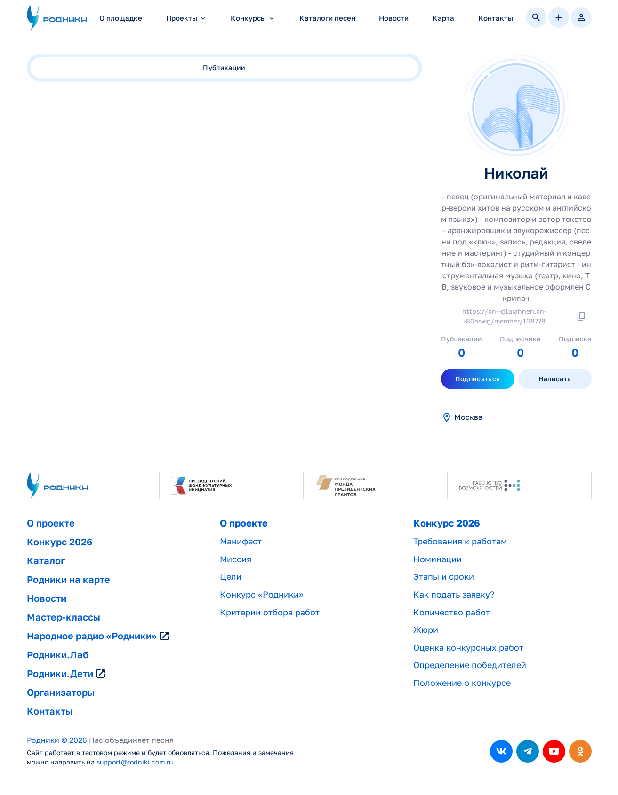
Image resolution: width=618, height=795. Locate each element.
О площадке (120, 18)
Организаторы (61, 692)
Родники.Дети (66, 673)
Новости (394, 18)
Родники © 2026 (57, 740)
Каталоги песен (327, 18)
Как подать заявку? (453, 594)
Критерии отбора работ (270, 612)
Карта (443, 18)
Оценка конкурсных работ (468, 648)
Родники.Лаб (57, 655)
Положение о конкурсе (462, 683)
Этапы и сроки (443, 577)
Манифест (241, 541)
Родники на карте (68, 579)
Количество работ (451, 612)
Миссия (235, 559)
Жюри (425, 630)
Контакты (495, 18)
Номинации (437, 559)
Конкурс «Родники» (262, 594)
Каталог (46, 561)
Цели (230, 577)
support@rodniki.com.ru (134, 762)
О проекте (51, 523)
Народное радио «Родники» (98, 636)
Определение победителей (469, 665)
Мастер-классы (63, 617)
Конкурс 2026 (59, 542)
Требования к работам (460, 541)
